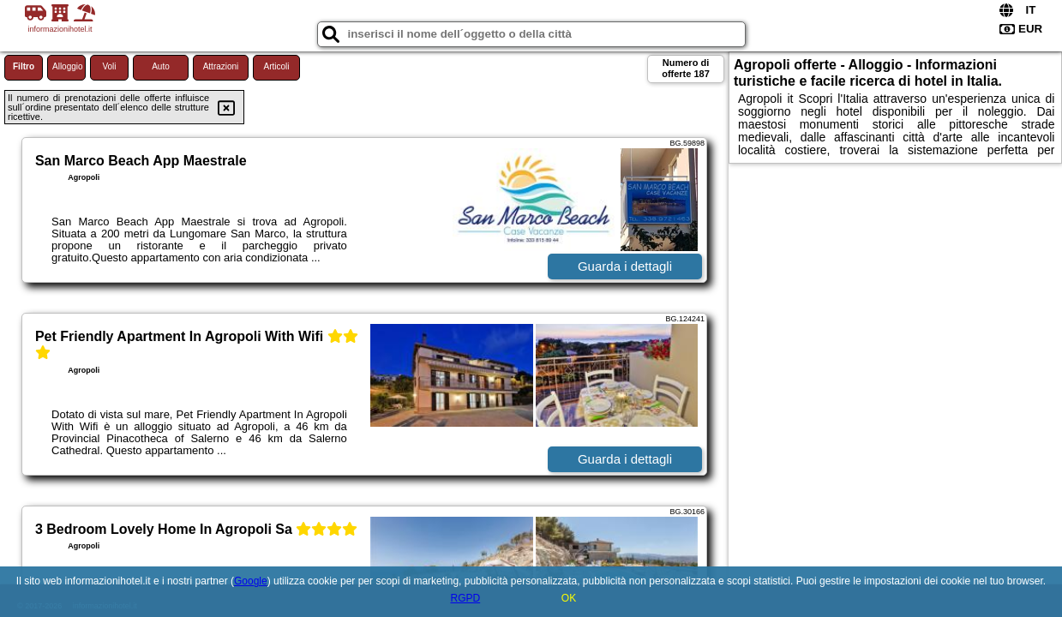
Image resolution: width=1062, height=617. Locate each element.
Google (250, 581)
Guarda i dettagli (625, 266)
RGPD (465, 598)
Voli (109, 66)
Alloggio (67, 66)
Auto (161, 66)
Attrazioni (221, 66)
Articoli (276, 66)
